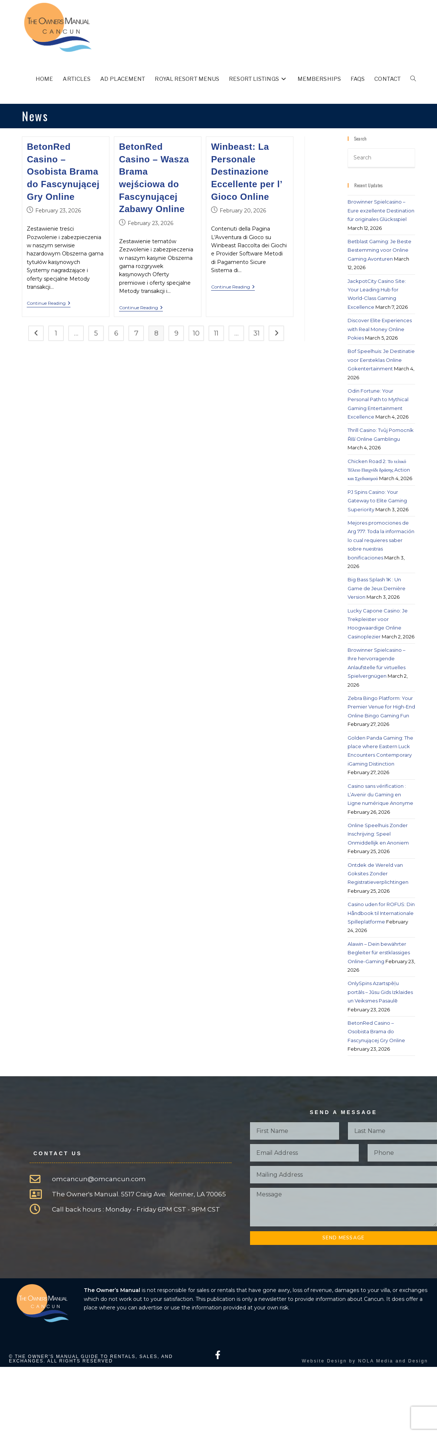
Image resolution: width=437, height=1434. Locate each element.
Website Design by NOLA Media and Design (365, 1361)
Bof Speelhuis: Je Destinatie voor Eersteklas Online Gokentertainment (381, 359)
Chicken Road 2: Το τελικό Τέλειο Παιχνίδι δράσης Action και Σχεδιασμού (379, 470)
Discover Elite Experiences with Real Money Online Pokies (380, 329)
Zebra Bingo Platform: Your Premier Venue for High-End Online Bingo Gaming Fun (381, 706)
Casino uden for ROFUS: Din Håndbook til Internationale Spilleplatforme (381, 913)
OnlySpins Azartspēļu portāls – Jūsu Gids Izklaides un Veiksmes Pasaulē (380, 992)
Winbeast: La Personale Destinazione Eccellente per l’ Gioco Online (246, 171)
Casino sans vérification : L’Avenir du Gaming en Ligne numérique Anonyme (380, 794)
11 (216, 333)
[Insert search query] (381, 158)
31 (256, 333)
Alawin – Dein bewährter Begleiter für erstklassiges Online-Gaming (379, 952)
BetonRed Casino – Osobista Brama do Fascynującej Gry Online (63, 171)
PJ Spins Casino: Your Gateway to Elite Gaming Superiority (377, 500)
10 (196, 333)
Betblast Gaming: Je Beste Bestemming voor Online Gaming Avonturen (379, 250)
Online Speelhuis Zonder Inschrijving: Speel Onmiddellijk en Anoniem (378, 834)
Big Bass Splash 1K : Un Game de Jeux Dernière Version (376, 588)
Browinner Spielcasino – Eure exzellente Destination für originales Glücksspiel (381, 210)
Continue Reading (48, 303)
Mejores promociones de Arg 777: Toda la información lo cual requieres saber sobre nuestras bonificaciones (381, 540)
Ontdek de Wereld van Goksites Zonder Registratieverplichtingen (378, 873)
